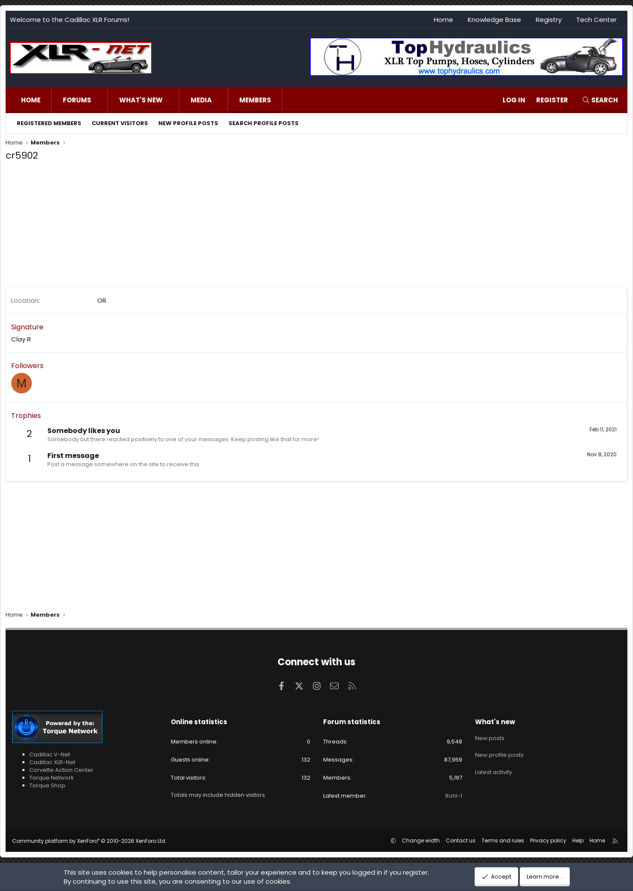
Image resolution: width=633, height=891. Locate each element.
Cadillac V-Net (49, 754)
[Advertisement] (264, 226)
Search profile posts (263, 123)
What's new (141, 99)
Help (578, 840)
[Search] (600, 100)
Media (201, 99)
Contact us (461, 840)
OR (101, 300)
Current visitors (120, 123)
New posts (489, 736)
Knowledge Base (494, 19)
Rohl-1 (453, 796)
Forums (77, 99)
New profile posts (188, 123)
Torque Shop (47, 785)
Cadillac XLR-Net (52, 762)
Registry (549, 19)
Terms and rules (503, 840)
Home (443, 19)
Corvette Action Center (61, 770)
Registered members (49, 123)
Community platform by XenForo (89, 841)
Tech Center (596, 19)
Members (255, 99)
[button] (100, 100)
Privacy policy (548, 840)
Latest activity (493, 767)
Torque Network (51, 778)
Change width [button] (421, 840)
